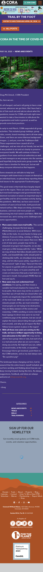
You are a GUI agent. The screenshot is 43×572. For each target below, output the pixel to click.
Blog (37, 492)
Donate (5, 492)
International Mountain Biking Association (21, 524)
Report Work (37, 496)
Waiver (14, 496)
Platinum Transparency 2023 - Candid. (21, 551)
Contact (14, 494)
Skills (13, 413)
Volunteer (5, 496)
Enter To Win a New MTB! (30, 494)
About (20, 492)
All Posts (10, 28)
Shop (23, 498)
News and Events (23, 51)
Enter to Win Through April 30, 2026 (21, 21)
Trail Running (17, 415)
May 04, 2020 (6, 51)
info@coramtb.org (18, 377)
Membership (25, 496)
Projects (29, 492)
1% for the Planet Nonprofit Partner (21, 535)
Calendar (4, 494)
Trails (14, 411)
